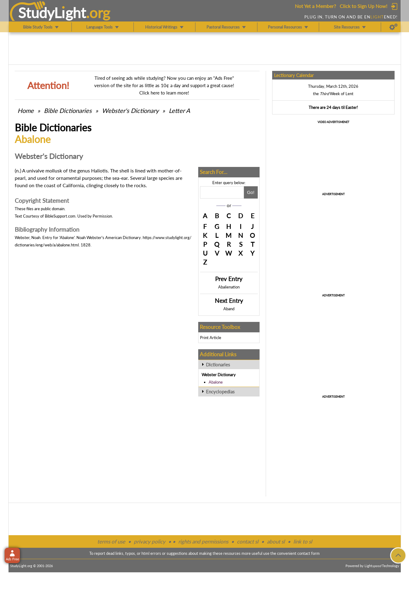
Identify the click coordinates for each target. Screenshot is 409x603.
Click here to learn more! (164, 92)
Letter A (179, 110)
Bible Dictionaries (68, 110)
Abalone (216, 382)
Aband (228, 308)
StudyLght (52, 12)
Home (25, 110)
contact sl (247, 541)
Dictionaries (218, 364)
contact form (308, 553)
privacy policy (149, 541)
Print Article (210, 337)
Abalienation (229, 286)
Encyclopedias (220, 391)
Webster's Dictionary (130, 110)
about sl (276, 541)
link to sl (302, 541)
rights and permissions (203, 541)
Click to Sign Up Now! (363, 6)
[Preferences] (393, 27)
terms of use (111, 541)
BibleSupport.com (60, 216)
